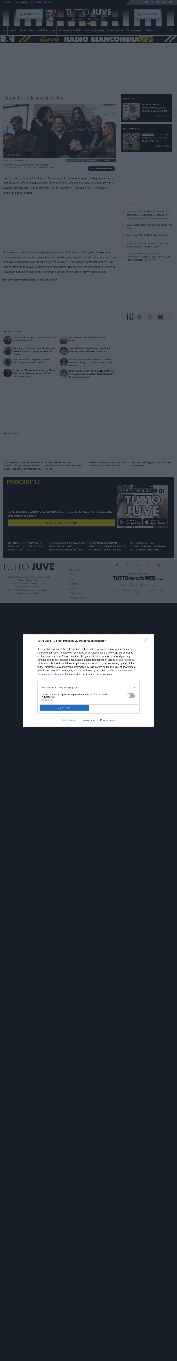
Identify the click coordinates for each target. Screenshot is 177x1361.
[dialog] (88, 680)
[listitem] (88, 687)
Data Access (88, 720)
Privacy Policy (107, 720)
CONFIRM (64, 707)
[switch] (130, 695)
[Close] (147, 641)
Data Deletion (69, 720)
